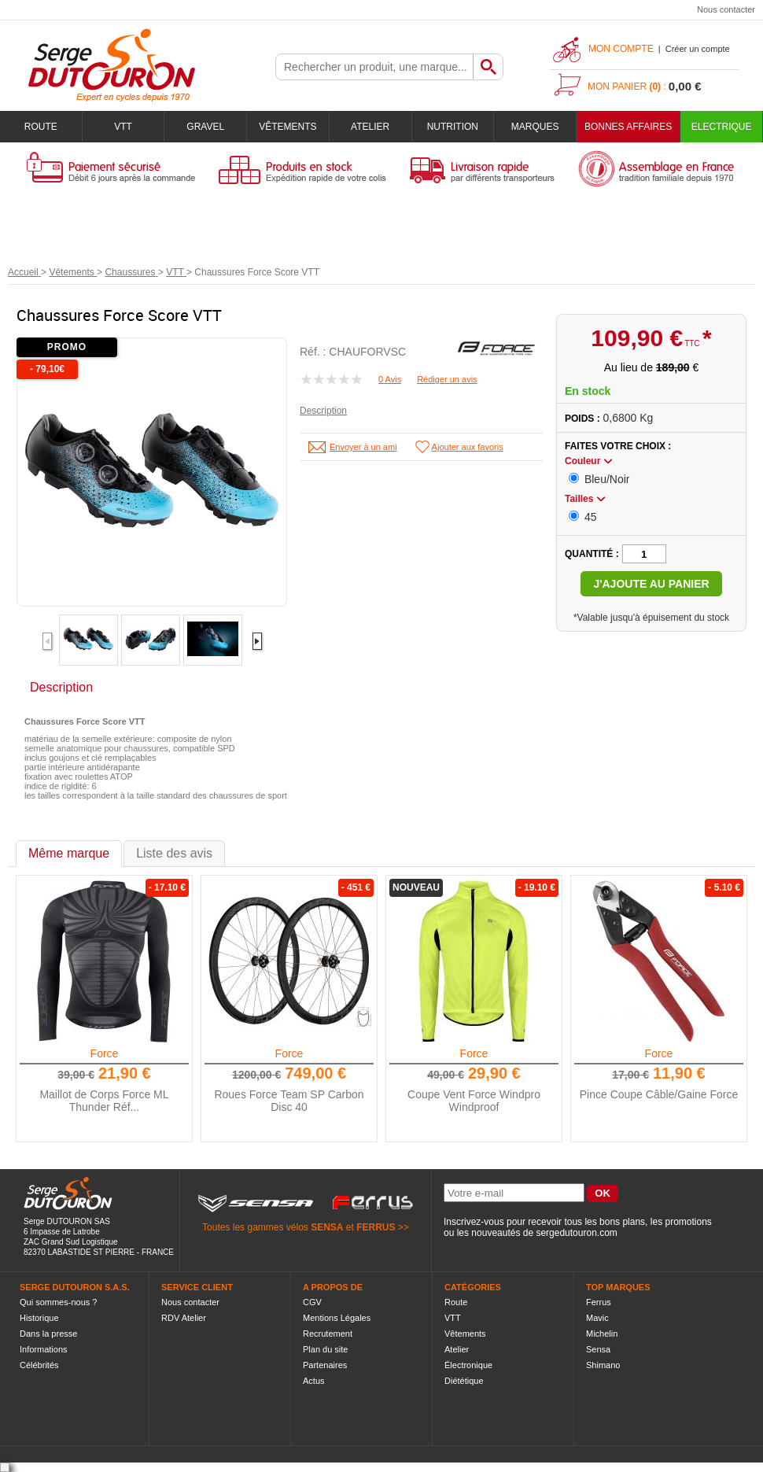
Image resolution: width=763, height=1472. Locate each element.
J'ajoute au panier (651, 583)
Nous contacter (726, 9)
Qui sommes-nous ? (58, 1302)
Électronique (468, 1365)
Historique (39, 1318)
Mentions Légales (336, 1318)
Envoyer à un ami (363, 447)
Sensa (598, 1349)
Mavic (597, 1318)
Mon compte (621, 48)
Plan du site (325, 1349)
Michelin (601, 1333)
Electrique (721, 126)
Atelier (370, 126)
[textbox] (374, 66)
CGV (312, 1302)
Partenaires (325, 1365)
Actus (314, 1380)
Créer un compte (697, 48)
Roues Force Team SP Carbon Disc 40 (288, 1100)
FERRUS (375, 1227)
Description (323, 410)
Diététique (464, 1380)
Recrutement (327, 1333)
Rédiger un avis (447, 379)
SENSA (327, 1227)
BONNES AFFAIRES (628, 126)
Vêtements (287, 126)
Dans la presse (48, 1333)
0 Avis (389, 379)
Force (104, 1053)
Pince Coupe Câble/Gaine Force (659, 1094)
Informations (44, 1349)
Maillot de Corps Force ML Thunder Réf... (103, 1100)
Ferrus (598, 1302)
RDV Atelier (183, 1318)
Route (40, 126)
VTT (123, 126)
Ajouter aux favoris (467, 447)
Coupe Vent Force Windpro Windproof (473, 1100)
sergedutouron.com (576, 1232)
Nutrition (452, 126)
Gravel (205, 126)
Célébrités (39, 1365)
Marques (535, 126)
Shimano (603, 1365)
